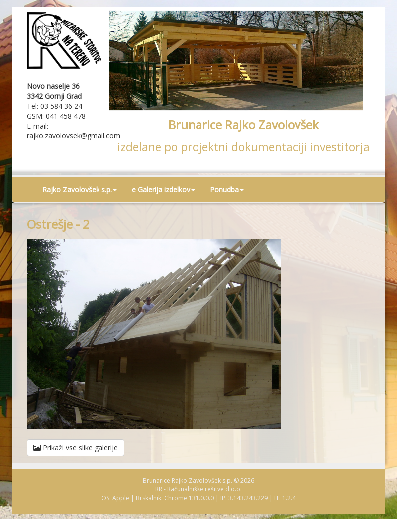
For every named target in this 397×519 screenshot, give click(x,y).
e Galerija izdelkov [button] (163, 189)
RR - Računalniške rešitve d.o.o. (198, 489)
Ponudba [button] (227, 189)
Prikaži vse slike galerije (75, 447)
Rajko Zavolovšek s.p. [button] (79, 189)
